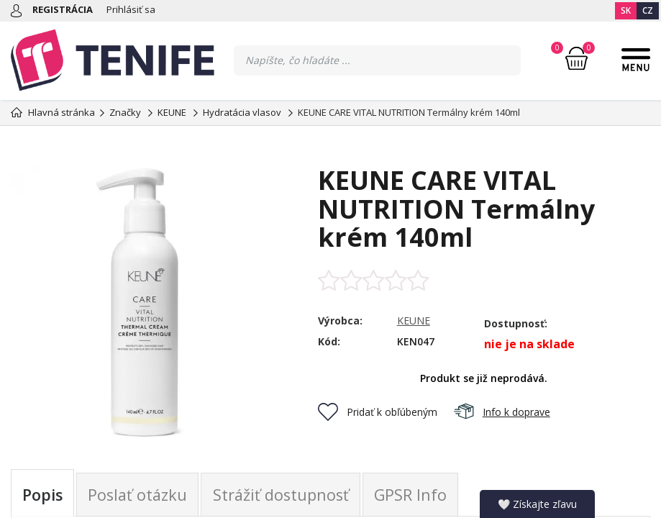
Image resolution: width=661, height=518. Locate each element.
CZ (647, 10)
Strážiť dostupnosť (285, 495)
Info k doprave (502, 412)
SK (626, 10)
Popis (43, 495)
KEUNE (413, 320)
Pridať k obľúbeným (377, 412)
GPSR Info (415, 495)
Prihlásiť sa (130, 9)
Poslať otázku (140, 495)
